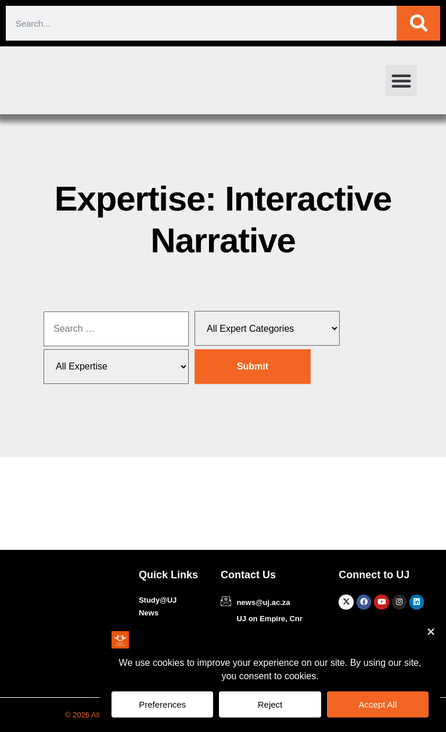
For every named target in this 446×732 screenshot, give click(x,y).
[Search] (418, 23)
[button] (401, 80)
